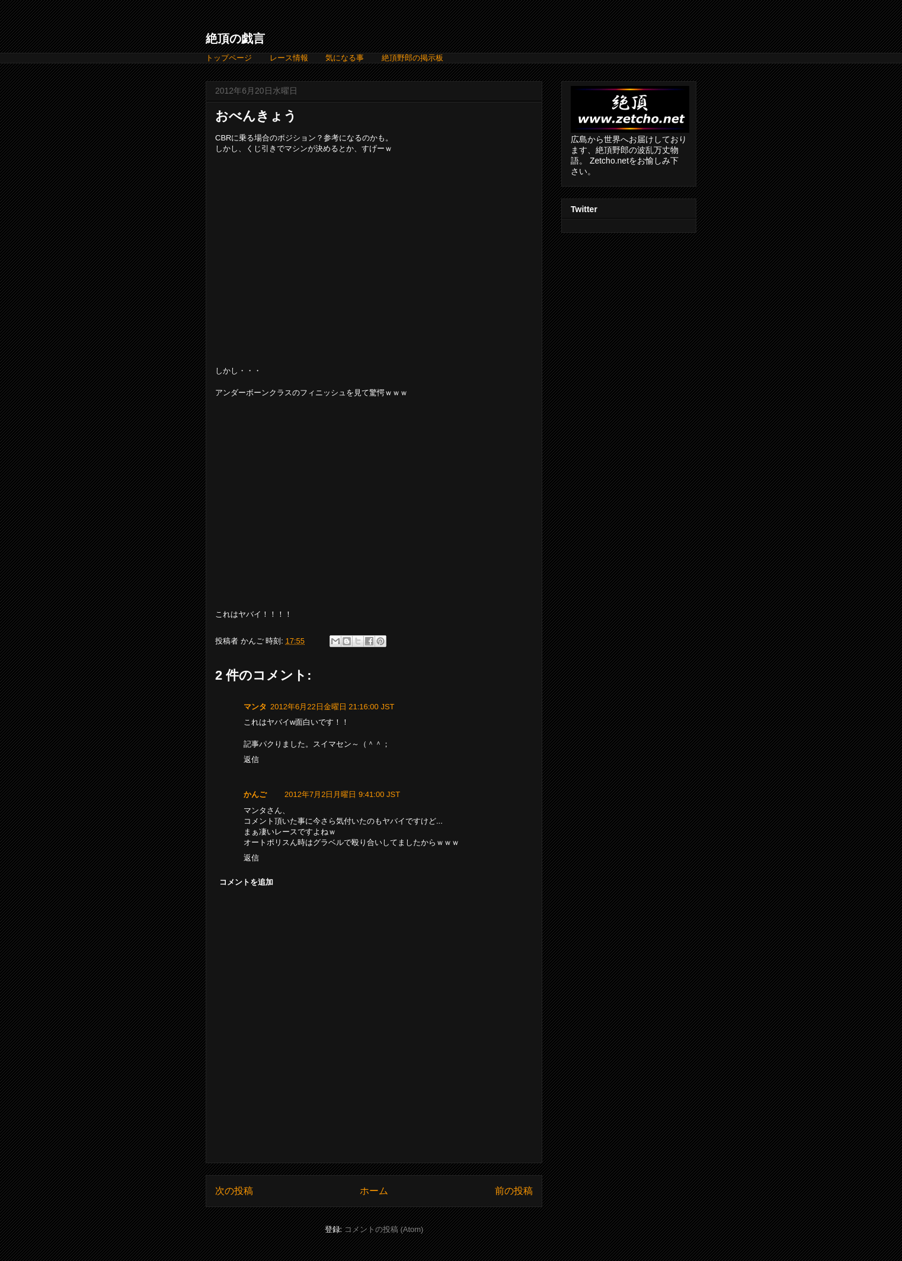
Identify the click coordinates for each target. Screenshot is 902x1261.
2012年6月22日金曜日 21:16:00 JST (332, 706)
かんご (255, 794)
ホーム (374, 1191)
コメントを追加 (246, 882)
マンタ (255, 706)
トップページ (229, 57)
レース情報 (289, 57)
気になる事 (344, 57)
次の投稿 (234, 1191)
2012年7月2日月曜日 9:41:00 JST (342, 794)
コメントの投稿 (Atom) (384, 1229)
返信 (251, 759)
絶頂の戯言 (235, 38)
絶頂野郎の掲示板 (412, 57)
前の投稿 (514, 1191)
